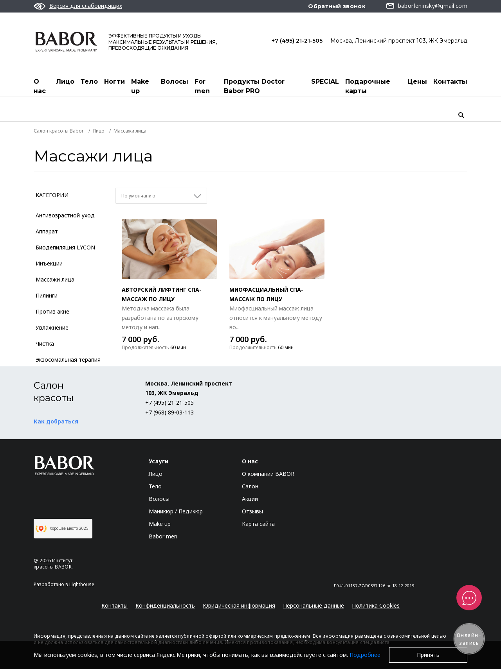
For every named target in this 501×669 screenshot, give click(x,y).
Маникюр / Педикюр (176, 511)
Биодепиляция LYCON (65, 247)
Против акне (52, 311)
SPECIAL (325, 81)
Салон (250, 486)
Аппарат (47, 231)
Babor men (163, 536)
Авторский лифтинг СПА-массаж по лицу (162, 294)
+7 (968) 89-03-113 (169, 412)
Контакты (450, 81)
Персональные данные (313, 605)
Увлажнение (52, 327)
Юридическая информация (239, 605)
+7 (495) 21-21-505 (297, 40)
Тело (89, 81)
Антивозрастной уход (65, 215)
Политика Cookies (376, 605)
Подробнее (365, 654)
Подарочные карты (367, 86)
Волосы (174, 81)
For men (202, 86)
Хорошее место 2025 (62, 529)
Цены (417, 81)
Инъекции (49, 263)
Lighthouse (81, 584)
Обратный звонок (337, 6)
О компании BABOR (268, 473)
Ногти (114, 81)
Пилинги (47, 295)
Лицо (65, 81)
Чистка (45, 343)
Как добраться (56, 421)
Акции (250, 498)
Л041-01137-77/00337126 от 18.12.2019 (373, 585)
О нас (40, 86)
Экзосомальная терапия (68, 359)
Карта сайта (258, 523)
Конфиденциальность (165, 605)
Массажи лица (55, 279)
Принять (428, 654)
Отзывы (252, 511)
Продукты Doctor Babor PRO (254, 86)
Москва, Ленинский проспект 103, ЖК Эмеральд (398, 40)
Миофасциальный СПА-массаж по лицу (266, 294)
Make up (140, 86)
